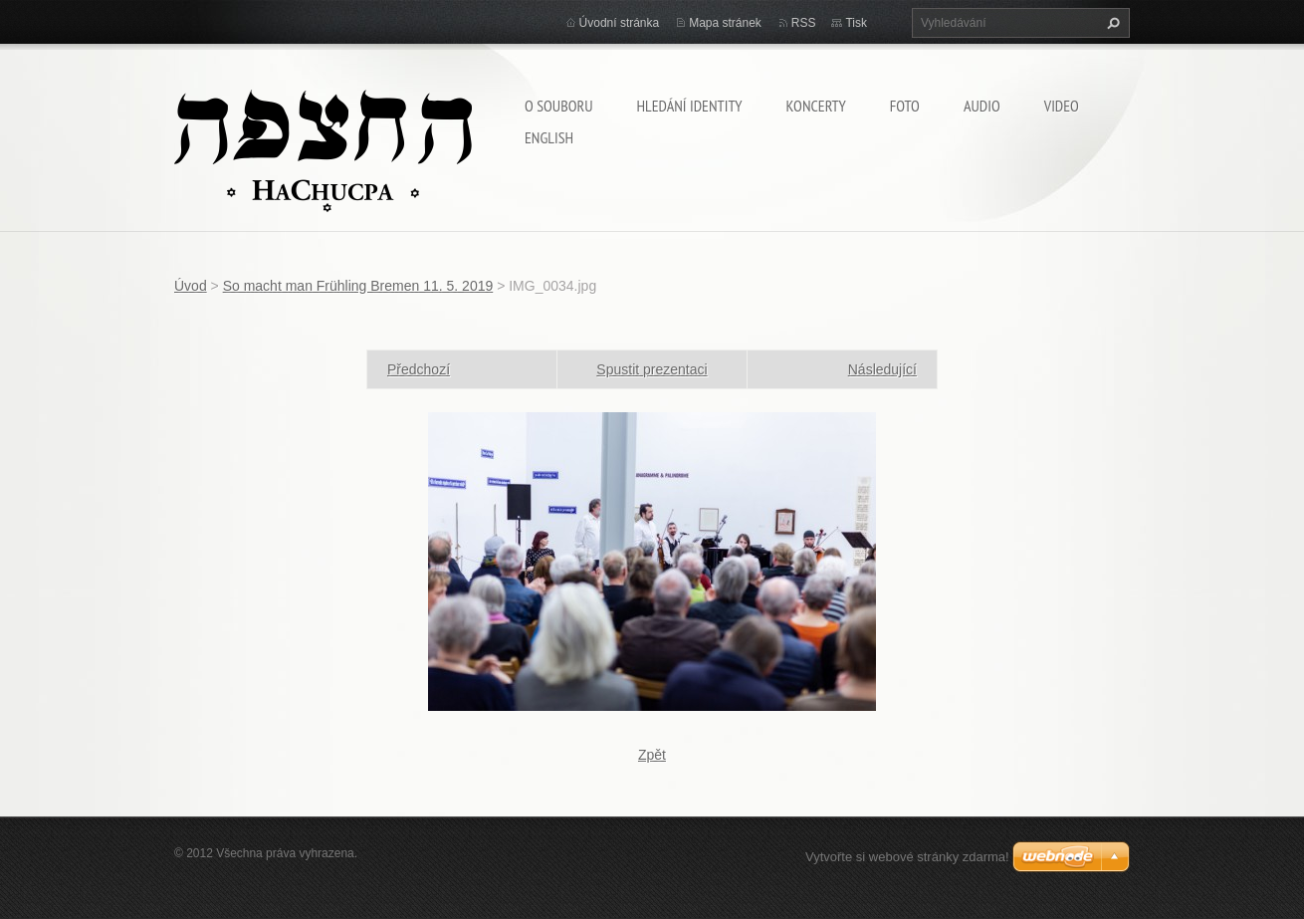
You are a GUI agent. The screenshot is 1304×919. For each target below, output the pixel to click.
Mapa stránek (725, 23)
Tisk (856, 23)
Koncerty (816, 105)
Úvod (190, 286)
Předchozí (418, 369)
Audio (982, 105)
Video (1061, 105)
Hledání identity (689, 105)
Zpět (652, 755)
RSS (803, 23)
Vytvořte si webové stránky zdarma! (907, 856)
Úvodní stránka (619, 23)
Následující (882, 369)
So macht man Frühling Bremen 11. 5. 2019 (358, 286)
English (549, 137)
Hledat (1111, 23)
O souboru (558, 105)
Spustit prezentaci (651, 369)
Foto (905, 105)
